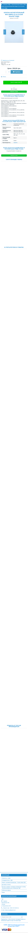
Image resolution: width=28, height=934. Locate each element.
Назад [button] (4, 32)
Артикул (11, 18)
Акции (3, 892)
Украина (15, 142)
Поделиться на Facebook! (8, 60)
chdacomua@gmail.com (10, 910)
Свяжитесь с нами (6, 878)
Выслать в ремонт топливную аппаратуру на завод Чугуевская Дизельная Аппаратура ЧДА (14, 887)
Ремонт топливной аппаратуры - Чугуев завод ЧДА (14, 882)
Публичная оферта (6, 890)
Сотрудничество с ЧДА (7, 880)
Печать (4, 76)
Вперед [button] (23, 32)
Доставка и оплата (6, 884)
